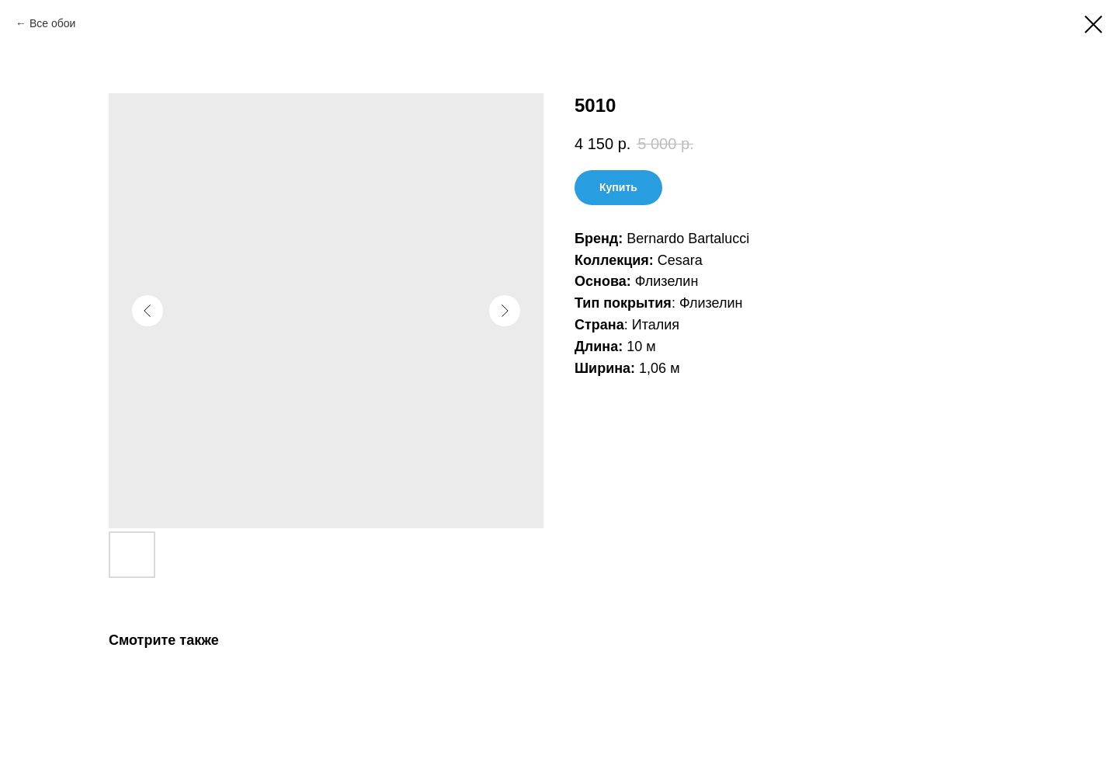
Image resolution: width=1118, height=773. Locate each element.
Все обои (52, 23)
